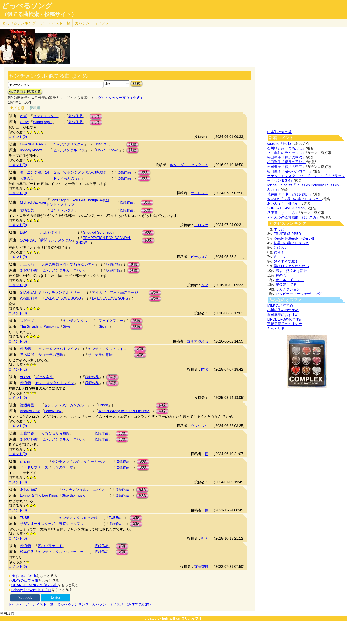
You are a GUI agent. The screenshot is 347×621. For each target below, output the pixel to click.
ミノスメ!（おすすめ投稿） (131, 604)
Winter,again (42, 122)
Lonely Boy (52, 411)
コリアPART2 (197, 341)
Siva (66, 326)
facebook (25, 597)
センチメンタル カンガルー (65, 405)
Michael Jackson (33, 202)
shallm (25, 461)
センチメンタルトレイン (57, 349)
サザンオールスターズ (37, 524)
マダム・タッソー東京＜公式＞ (119, 98)
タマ (204, 285)
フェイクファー (111, 320)
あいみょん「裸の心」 (284, 203)
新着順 (34, 108)
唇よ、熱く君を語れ (291, 271)
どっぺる (19, 23)
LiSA (23, 232)
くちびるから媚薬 (55, 433)
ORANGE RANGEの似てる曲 (34, 585)
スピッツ (27, 320)
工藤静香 (27, 433)
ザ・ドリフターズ (34, 467)
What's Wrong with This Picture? (123, 411)
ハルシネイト (50, 232)
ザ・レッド (199, 193)
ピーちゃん (199, 257)
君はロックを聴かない (291, 266)
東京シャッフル (71, 524)
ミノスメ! (102, 23)
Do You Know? (107, 150)
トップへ (15, 604)
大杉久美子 (29, 178)
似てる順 (17, 108)
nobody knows (31, 150)
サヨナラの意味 (50, 355)
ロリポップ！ (191, 618)
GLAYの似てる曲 (24, 580)
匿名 (204, 369)
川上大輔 (27, 264)
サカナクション (288, 289)
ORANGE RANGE (34, 144)
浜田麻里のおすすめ (283, 315)
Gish (102, 326)
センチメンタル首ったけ (78, 518)
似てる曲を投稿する (25, 91)
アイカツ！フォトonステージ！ (117, 292)
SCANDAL (28, 240)
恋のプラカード (50, 546)
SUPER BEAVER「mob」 (287, 208)
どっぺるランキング (73, 604)
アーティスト (55, 23)
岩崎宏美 (27, 210)
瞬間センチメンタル (56, 240)
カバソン (82, 23)
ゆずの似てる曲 (23, 576)
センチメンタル (45, 116)
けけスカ (281, 247)
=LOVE (25, 377)
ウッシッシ (199, 426)
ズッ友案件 (44, 377)
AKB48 (25, 349)
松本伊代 (27, 552)
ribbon (103, 405)
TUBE (24, 518)
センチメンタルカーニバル (62, 270)
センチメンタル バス (68, 150)
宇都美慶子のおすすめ (284, 324)
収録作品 (75, 116)
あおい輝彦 (29, 270)
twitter (55, 597)
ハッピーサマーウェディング (298, 294)
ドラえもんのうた (67, 178)
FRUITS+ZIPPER (287, 234)
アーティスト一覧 (39, 604)
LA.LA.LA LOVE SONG (63, 298)
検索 (136, 83)
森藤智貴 (201, 566)
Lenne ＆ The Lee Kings (39, 495)
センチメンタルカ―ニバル (83, 489)
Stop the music (73, 495)
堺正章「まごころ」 (283, 213)
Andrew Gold (30, 411)
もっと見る (276, 328)
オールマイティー (290, 280)
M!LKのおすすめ (280, 305)
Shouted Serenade (97, 232)
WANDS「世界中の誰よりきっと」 (294, 199)
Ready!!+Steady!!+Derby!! (294, 238)
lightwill (168, 618)
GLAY (24, 122)
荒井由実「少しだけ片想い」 (290, 194)
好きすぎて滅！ (286, 261)
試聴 (95, 116)
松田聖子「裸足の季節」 (286, 157)
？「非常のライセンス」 (286, 153)
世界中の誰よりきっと (291, 243)
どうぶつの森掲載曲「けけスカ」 (293, 217)
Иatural (102, 144)
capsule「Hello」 (280, 143)
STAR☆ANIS (30, 292)
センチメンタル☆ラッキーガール (78, 461)
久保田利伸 (29, 298)
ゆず (23, 116)
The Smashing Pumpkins (39, 326)
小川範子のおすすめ (283, 310)
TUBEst (115, 518)
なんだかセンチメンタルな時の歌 (79, 172)
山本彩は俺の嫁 (279, 132)
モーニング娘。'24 (34, 172)
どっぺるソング (27, 6)
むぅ (204, 538)
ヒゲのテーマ (62, 467)
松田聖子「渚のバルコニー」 (290, 171)
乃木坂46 (27, 355)
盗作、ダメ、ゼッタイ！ (189, 165)
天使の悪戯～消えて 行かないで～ (68, 264)
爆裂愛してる (286, 284)
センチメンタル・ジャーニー (61, 552)
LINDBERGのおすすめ (285, 319)
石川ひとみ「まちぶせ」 (286, 148)
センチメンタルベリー (62, 292)
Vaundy (279, 257)
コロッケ (201, 225)
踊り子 (279, 252)
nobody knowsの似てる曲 (31, 590)
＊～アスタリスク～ (68, 144)
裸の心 (281, 275)
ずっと (279, 229)
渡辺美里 (27, 405)
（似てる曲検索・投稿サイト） (39, 14)
